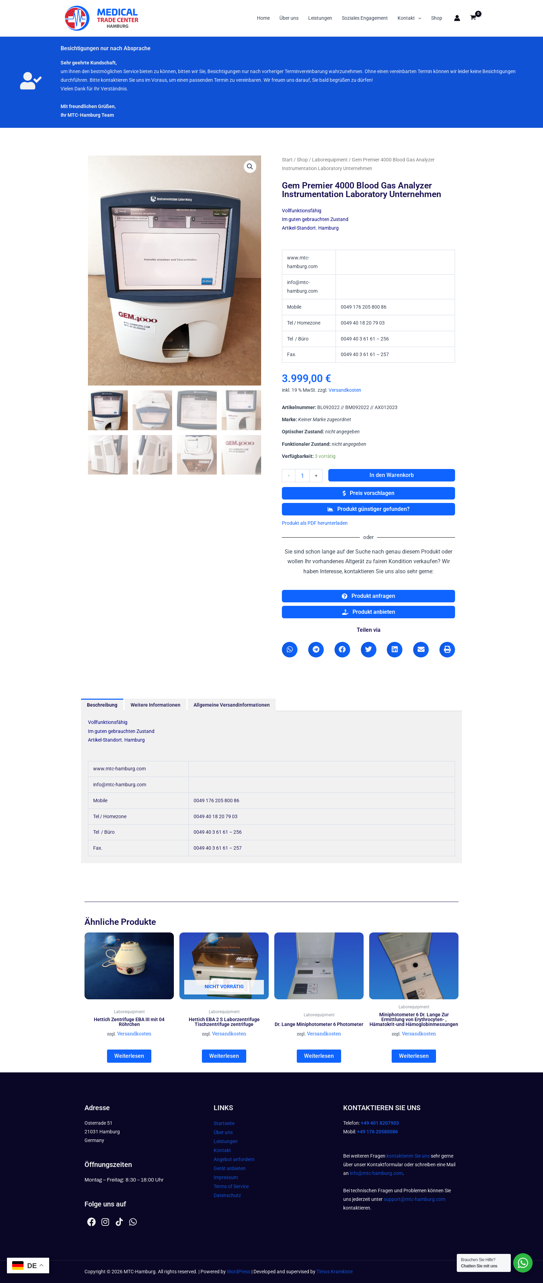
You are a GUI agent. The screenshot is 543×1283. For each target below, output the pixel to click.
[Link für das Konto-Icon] (457, 18)
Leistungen (320, 18)
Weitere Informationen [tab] (155, 705)
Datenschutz (227, 1195)
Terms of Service (231, 1186)
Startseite (224, 1123)
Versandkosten (345, 390)
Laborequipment (330, 159)
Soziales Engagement (365, 18)
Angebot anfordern (234, 1159)
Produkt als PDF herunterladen (315, 523)
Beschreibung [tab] (102, 705)
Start (287, 159)
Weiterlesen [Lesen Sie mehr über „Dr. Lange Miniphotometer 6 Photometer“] (319, 1056)
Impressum (226, 1177)
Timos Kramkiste (335, 1271)
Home (263, 18)
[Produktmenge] (302, 475)
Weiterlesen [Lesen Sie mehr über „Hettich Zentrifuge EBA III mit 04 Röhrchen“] (129, 1056)
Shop (436, 18)
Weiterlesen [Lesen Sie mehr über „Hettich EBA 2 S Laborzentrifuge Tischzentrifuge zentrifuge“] (224, 1056)
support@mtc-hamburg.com (414, 1199)
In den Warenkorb (392, 475)
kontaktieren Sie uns (408, 1156)
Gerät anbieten (230, 1168)
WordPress (238, 1271)
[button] (418, 18)
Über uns (289, 18)
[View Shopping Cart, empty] (473, 18)
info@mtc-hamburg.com (376, 1173)
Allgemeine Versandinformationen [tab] (232, 705)
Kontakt (409, 18)
